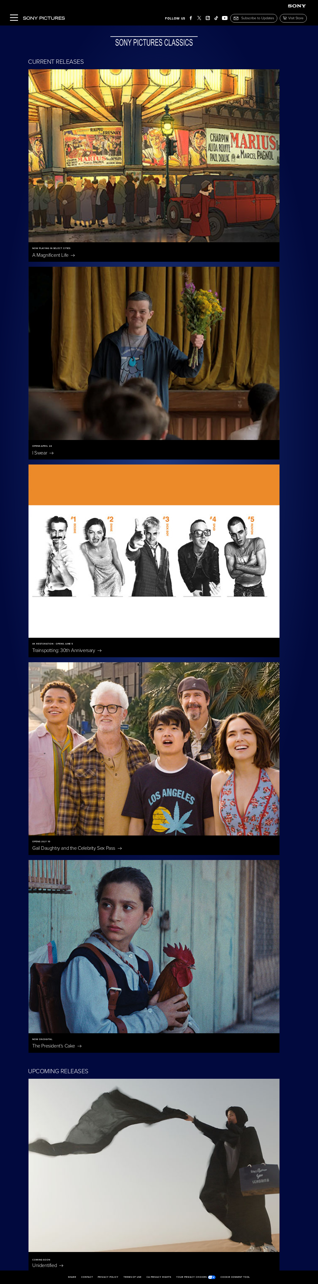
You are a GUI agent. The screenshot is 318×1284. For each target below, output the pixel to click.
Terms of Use (133, 1277)
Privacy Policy (108, 1277)
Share (72, 1277)
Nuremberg (132, 919)
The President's (57, 386)
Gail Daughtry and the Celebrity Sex (205, 276)
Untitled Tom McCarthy (191, 737)
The (217, 839)
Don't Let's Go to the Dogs (59, 1084)
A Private (48, 839)
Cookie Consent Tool (235, 1277)
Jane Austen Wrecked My (151, 1081)
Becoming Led (145, 1167)
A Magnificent (53, 167)
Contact (87, 1277)
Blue (217, 919)
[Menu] (14, 18)
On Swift (222, 1081)
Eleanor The (54, 1000)
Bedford (48, 627)
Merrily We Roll (56, 919)
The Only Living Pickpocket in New (203, 627)
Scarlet (128, 839)
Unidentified (47, 517)
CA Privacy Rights (158, 1277)
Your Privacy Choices (196, 1277)
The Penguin (57, 1167)
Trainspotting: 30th (67, 276)
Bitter (51, 737)
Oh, (213, 1000)
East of (132, 1000)
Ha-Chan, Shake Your (192, 517)
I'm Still (218, 1167)
